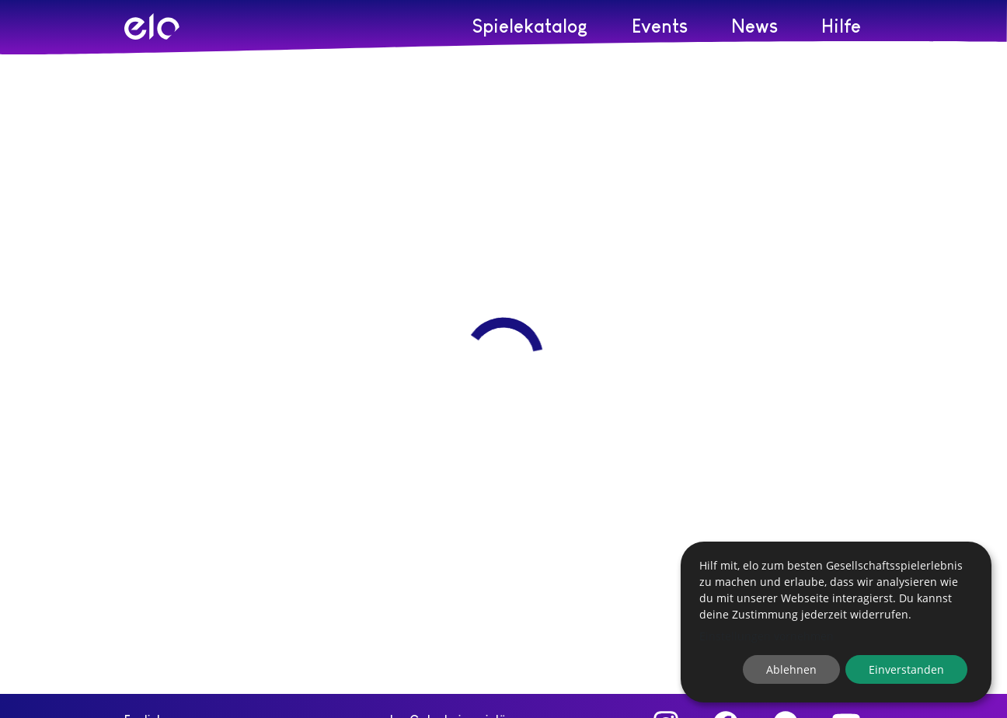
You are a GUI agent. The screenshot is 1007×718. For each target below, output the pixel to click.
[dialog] (836, 622)
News (754, 26)
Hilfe (841, 26)
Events (660, 26)
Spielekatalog (530, 26)
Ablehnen (791, 669)
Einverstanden (906, 669)
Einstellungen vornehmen (766, 636)
